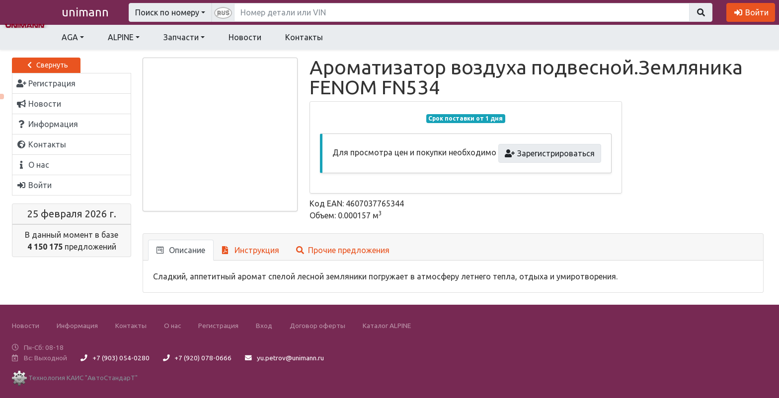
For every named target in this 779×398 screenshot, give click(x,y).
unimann (85, 12)
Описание (180, 250)
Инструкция (250, 250)
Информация (77, 326)
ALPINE (121, 37)
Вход (264, 326)
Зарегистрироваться (550, 153)
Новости (245, 37)
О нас (172, 326)
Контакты (304, 37)
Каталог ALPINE (387, 326)
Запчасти (181, 37)
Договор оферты (317, 326)
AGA (70, 37)
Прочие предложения (343, 250)
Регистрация (218, 326)
